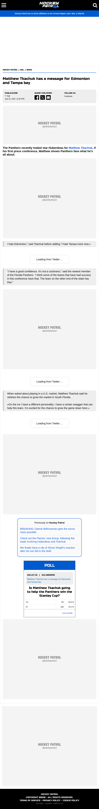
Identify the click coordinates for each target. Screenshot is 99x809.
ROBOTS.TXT (58, 803)
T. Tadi (7, 96)
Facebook (68, 96)
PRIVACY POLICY (51, 800)
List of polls (67, 613)
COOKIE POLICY (71, 800)
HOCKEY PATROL (10, 70)
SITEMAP (48, 803)
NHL (22, 70)
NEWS (29, 70)
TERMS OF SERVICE (30, 800)
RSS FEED (40, 803)
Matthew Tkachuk (80, 147)
